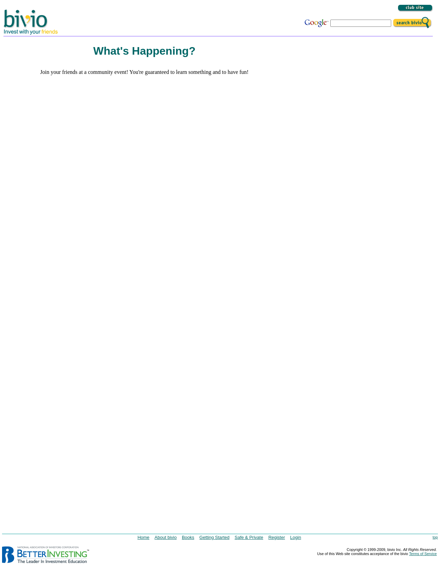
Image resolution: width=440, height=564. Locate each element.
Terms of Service (423, 554)
